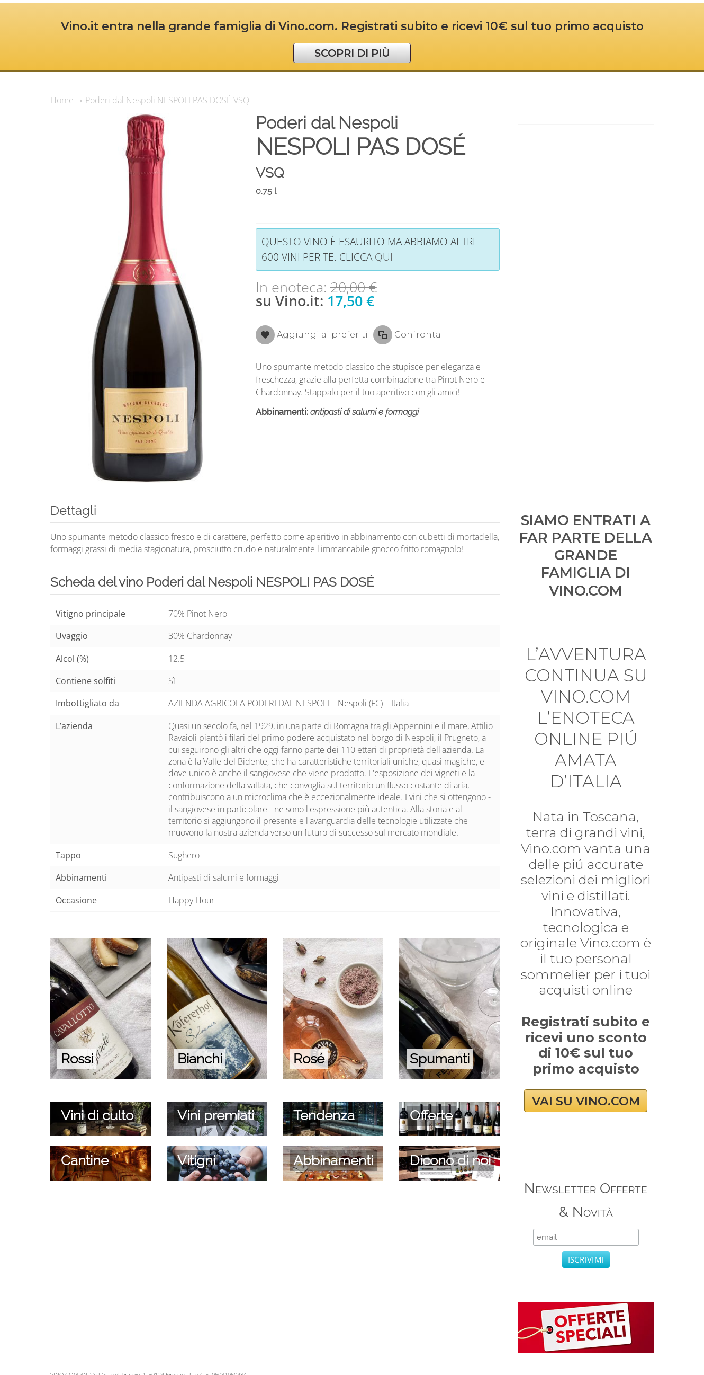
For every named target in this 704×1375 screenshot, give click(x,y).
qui (384, 257)
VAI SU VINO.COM (586, 1101)
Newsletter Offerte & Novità (585, 1200)
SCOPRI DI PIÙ (352, 53)
